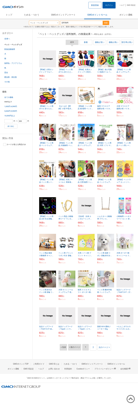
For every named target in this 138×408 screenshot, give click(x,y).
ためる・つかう (31, 14)
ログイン (109, 5)
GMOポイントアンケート (63, 14)
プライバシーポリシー (105, 369)
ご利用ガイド (38, 364)
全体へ (7, 39)
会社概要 (125, 369)
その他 (7, 82)
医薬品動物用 (9, 49)
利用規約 (68, 369)
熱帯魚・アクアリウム (13, 63)
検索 (106, 23)
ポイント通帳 (125, 14)
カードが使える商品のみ (14, 144)
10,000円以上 (9, 116)
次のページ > (104, 347)
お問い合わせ (54, 369)
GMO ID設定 (131, 5)
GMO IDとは (54, 364)
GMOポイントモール (97, 14)
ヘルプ (122, 5)
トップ (9, 14)
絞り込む (11, 126)
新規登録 (95, 5)
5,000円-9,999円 (10, 111)
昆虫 (6, 72)
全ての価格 (8, 97)
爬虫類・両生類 (10, 77)
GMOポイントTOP (21, 364)
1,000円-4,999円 (10, 106)
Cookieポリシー (83, 369)
